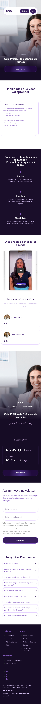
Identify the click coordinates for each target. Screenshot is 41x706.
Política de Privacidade (18, 533)
